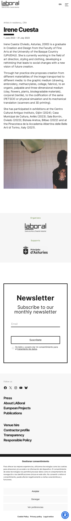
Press (8, 398)
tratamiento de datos (27, 349)
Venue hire (11, 425)
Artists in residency (12, 22)
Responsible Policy (18, 440)
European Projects (17, 408)
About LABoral (14, 403)
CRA (25, 22)
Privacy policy (36, 516)
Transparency (14, 435)
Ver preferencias (35, 507)
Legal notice (48, 516)
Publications (13, 413)
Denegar (35, 499)
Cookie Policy (23, 516)
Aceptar (35, 491)
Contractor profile (17, 430)
